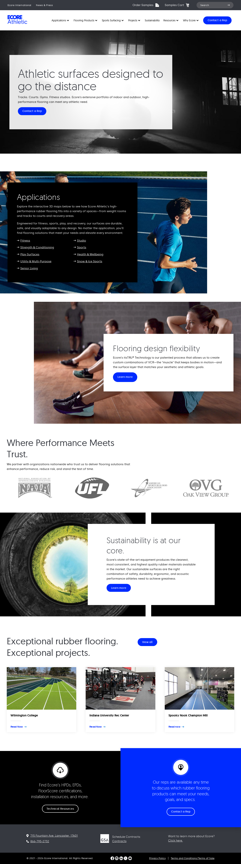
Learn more (125, 377)
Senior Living (29, 268)
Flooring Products (84, 20)
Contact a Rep (32, 111)
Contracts (119, 841)
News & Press (44, 5)
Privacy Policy (157, 858)
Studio (81, 240)
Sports (81, 247)
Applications (59, 20)
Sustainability (152, 20)
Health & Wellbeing (90, 254)
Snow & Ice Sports (89, 261)
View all (147, 642)
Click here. (175, 840)
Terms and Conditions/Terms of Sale (192, 858)
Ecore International (19, 5)
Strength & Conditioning (37, 247)
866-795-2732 (39, 841)
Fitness (25, 240)
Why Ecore (189, 20)
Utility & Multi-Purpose (35, 261)
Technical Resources (60, 808)
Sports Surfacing (111, 20)
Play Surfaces (29, 254)
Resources (169, 20)
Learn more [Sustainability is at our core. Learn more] (118, 588)
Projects (132, 20)
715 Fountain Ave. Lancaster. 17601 (54, 835)
